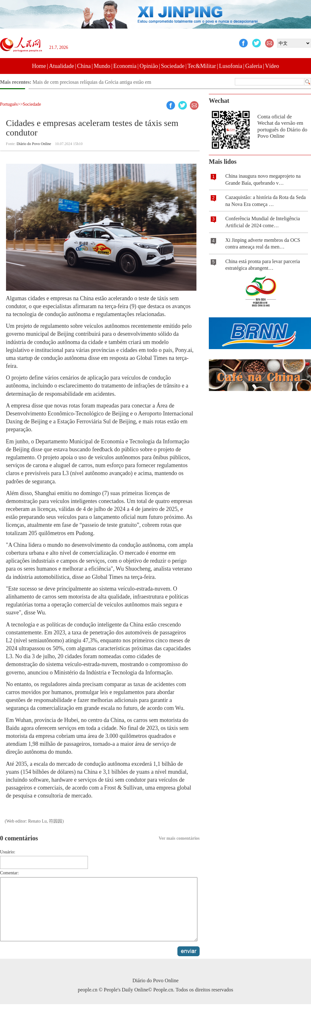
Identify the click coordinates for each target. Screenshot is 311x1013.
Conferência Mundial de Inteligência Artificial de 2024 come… (262, 222)
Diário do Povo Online (34, 144)
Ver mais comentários (179, 838)
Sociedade (172, 66)
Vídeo (272, 66)
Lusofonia (230, 66)
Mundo (102, 66)
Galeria (253, 66)
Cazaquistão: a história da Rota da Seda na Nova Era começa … (265, 201)
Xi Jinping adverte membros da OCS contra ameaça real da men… (262, 243)
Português (9, 104)
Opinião (149, 66)
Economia (124, 66)
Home (39, 66)
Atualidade (61, 66)
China (84, 66)
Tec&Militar (202, 66)
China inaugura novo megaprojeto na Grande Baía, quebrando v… (263, 179)
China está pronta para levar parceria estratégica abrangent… (262, 265)
